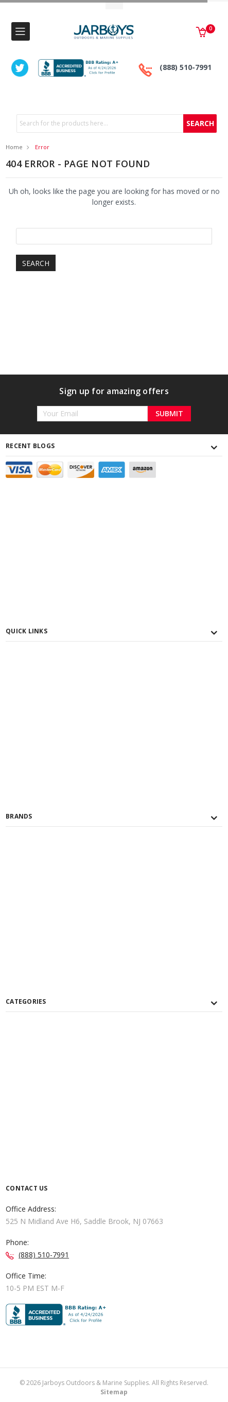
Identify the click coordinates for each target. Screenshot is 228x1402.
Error (42, 147)
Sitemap (114, 1392)
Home (14, 147)
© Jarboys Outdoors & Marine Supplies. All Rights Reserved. (114, 1387)
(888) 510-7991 (186, 67)
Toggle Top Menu (114, 5)
